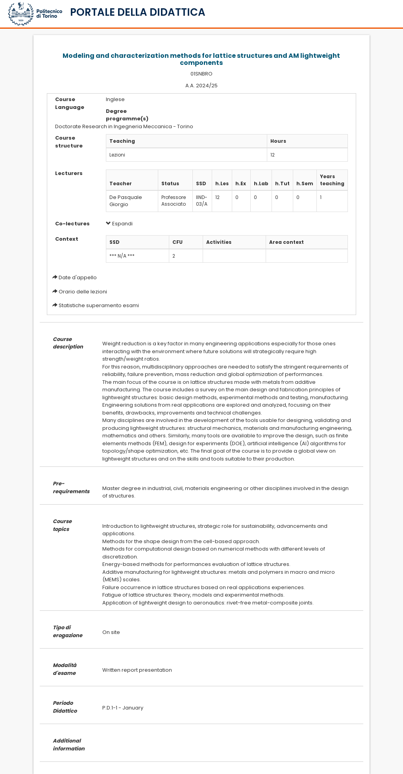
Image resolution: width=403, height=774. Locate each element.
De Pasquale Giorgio (125, 201)
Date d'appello (78, 277)
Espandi (119, 223)
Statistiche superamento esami (99, 305)
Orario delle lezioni (83, 291)
